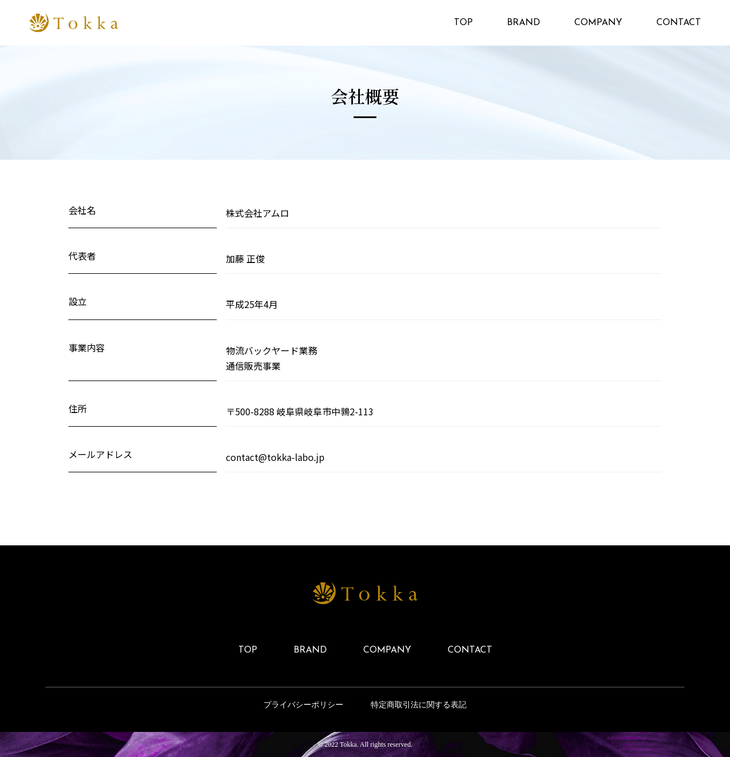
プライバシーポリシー (303, 705)
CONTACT (678, 22)
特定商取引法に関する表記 (419, 705)
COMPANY (598, 22)
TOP (463, 22)
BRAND (523, 22)
